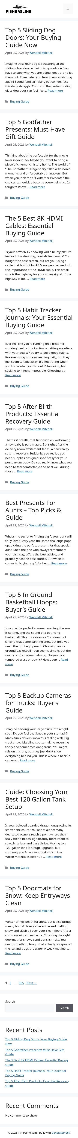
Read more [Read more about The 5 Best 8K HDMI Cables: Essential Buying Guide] (37, 279)
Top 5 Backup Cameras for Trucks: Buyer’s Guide (38, 702)
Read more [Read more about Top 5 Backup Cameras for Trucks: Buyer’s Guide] (27, 760)
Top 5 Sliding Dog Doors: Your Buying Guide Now (33, 37)
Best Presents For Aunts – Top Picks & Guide (33, 510)
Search (10, 1001)
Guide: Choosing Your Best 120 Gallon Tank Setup (36, 799)
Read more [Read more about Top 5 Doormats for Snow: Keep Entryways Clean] (13, 953)
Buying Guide (19, 101)
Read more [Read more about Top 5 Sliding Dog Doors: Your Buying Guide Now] (55, 90)
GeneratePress (61, 1132)
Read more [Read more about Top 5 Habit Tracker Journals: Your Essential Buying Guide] (13, 375)
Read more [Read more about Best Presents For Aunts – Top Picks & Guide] (59, 563)
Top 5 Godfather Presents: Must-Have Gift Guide (35, 129)
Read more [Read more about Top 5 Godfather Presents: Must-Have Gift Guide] (37, 187)
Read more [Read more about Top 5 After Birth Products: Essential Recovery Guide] (24, 471)
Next (31, 983)
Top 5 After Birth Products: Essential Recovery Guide (32, 413)
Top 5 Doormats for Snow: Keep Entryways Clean (37, 895)
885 (22, 983)
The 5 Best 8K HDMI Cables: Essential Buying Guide (34, 225)
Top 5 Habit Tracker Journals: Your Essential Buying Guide (39, 317)
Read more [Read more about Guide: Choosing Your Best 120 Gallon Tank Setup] (54, 857)
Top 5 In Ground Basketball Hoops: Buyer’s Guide (31, 601)
